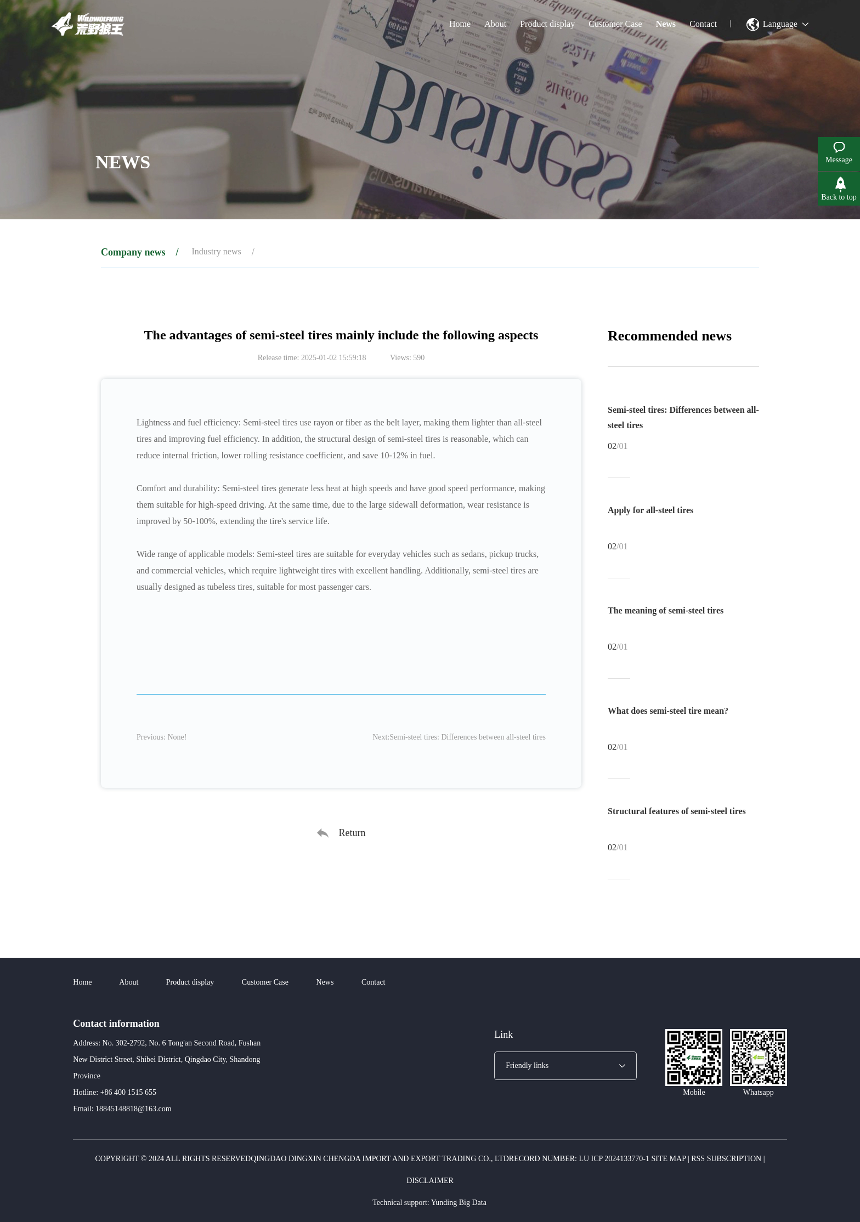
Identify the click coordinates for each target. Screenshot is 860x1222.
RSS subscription (726, 1159)
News (666, 24)
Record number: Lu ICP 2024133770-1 (579, 1159)
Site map (669, 1159)
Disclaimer (430, 1180)
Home (460, 24)
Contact (703, 24)
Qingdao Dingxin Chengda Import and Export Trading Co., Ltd (380, 1159)
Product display (547, 24)
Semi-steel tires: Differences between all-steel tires (467, 737)
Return (352, 832)
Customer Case (615, 24)
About (495, 24)
